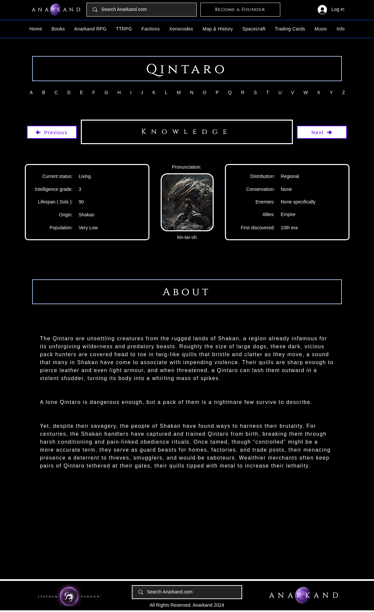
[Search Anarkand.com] (142, 9)
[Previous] (52, 132)
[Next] (322, 132)
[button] (58, 28)
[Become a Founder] (240, 10)
